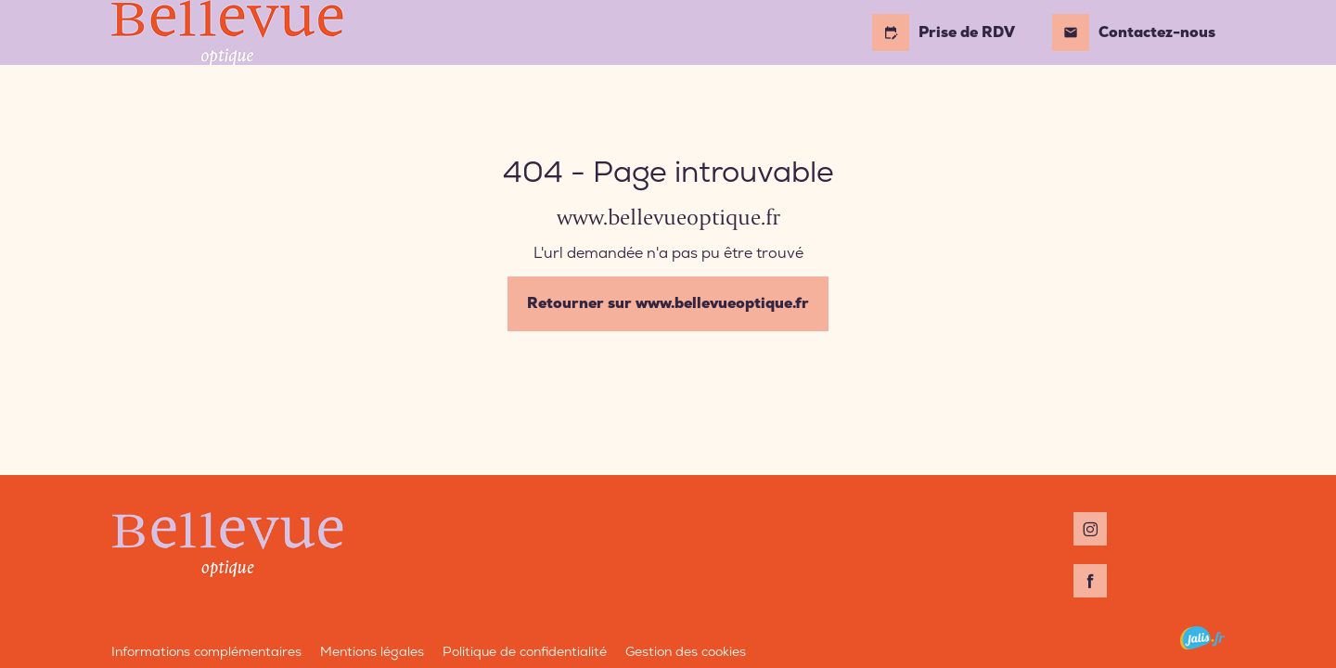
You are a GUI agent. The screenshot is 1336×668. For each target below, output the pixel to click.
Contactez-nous (1133, 32)
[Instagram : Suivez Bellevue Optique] (1090, 529)
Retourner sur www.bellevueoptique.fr (668, 303)
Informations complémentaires (206, 651)
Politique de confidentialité (525, 651)
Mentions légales (372, 651)
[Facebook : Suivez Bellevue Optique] (1090, 580)
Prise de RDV (943, 32)
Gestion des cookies (685, 651)
